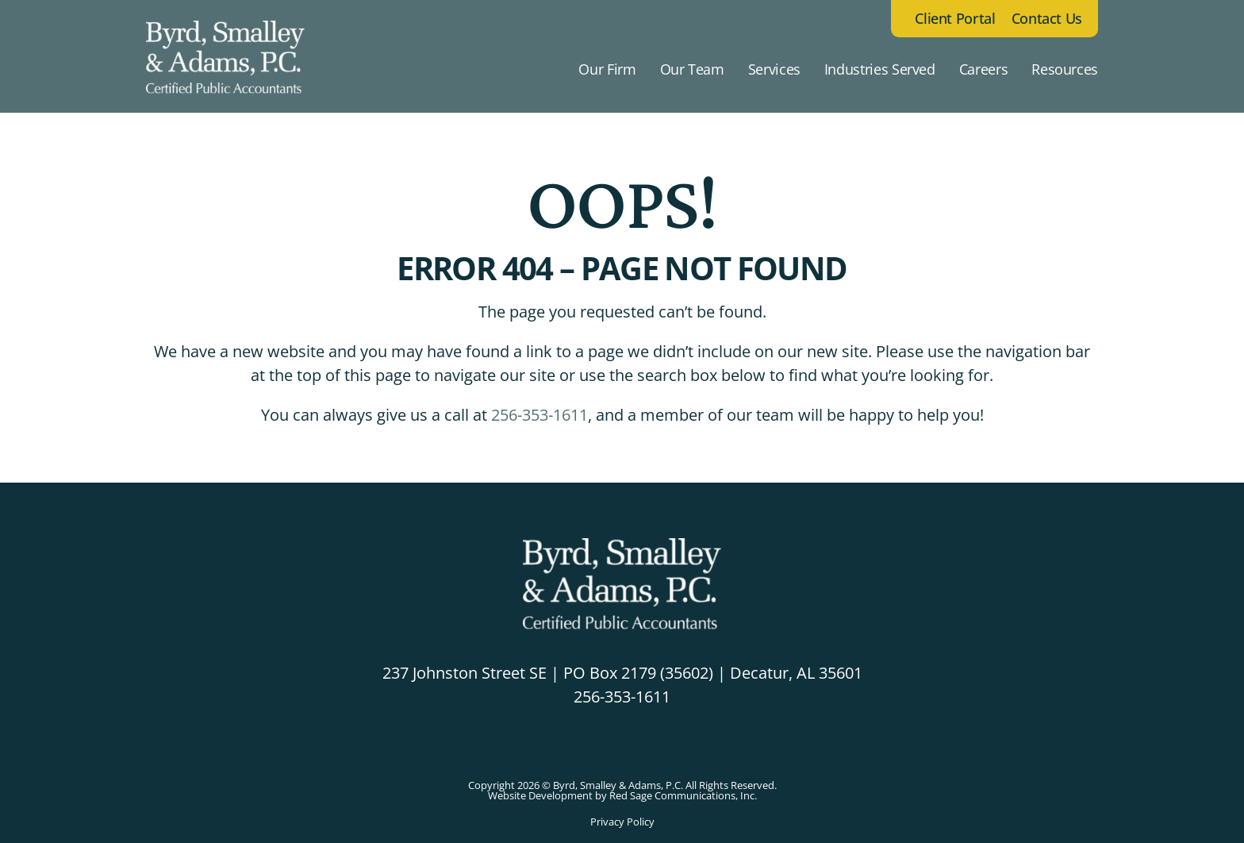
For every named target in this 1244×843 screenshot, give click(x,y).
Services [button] (774, 69)
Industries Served (879, 69)
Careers (983, 69)
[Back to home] (225, 69)
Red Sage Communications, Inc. (683, 795)
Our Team (692, 69)
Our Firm (606, 69)
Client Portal (955, 18)
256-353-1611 (539, 414)
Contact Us (1047, 18)
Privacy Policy (622, 821)
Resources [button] (1064, 69)
